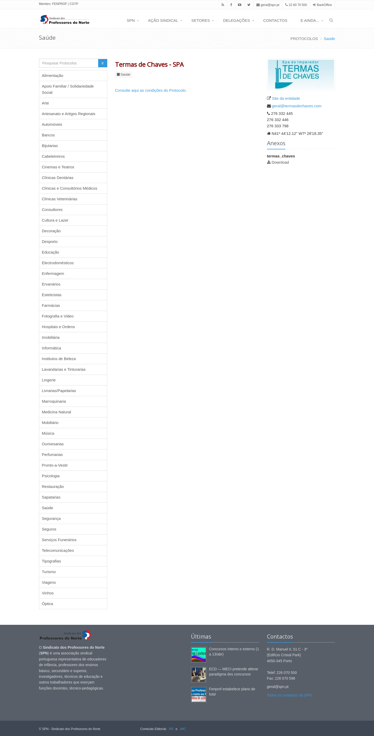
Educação (50, 252)
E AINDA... (309, 20)
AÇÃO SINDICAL (163, 20)
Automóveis (52, 124)
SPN (131, 20)
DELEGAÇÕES (236, 20)
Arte (45, 103)
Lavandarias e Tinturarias (63, 369)
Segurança (51, 518)
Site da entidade (286, 98)
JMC (182, 729)
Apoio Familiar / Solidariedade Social (68, 89)
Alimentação (52, 75)
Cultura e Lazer (55, 220)
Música (48, 433)
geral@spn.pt (267, 5)
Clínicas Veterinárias (59, 199)
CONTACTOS (275, 20)
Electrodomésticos (58, 263)
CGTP (74, 4)
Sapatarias (51, 497)
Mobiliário (50, 422)
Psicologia (50, 476)
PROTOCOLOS (304, 38)
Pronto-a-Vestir (55, 465)
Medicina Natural (56, 412)
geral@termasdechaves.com (297, 106)
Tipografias (51, 561)
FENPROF (59, 4)
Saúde (329, 38)
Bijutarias (50, 145)
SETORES (200, 20)
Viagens (49, 582)
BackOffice (324, 5)
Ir (103, 63)
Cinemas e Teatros (58, 167)
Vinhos (48, 593)
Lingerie (49, 380)
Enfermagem (53, 273)
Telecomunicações (58, 550)
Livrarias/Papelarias (59, 390)
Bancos (48, 135)
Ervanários (51, 284)
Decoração (51, 231)
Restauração (53, 486)
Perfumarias (52, 454)
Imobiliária (50, 337)
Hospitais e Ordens (58, 326)
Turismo (49, 571)
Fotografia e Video (58, 316)
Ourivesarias (53, 444)
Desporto (50, 241)
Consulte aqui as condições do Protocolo (150, 90)
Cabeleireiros (53, 156)
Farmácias (51, 305)
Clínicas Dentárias (58, 177)
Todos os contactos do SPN (289, 695)
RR (171, 729)
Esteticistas (52, 295)
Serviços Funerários (59, 540)
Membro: (45, 4)
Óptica (47, 603)
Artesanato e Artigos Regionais (68, 113)
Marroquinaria (54, 401)
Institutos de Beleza (59, 358)
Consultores (52, 209)
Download (280, 162)
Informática (51, 348)
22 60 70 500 (296, 5)
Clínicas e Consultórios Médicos (69, 188)
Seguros (49, 529)
